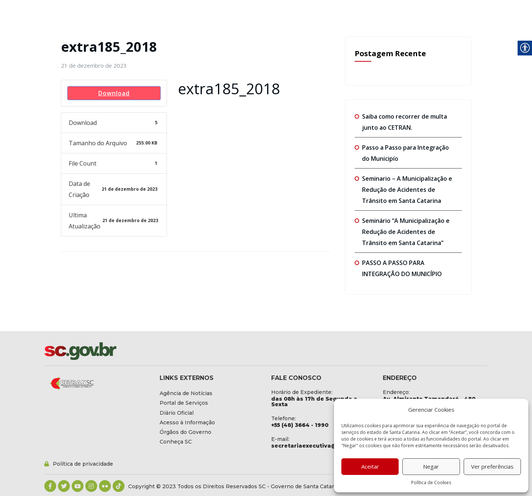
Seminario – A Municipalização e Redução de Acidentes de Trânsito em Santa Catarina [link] (407, 189)
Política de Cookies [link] (431, 482)
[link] (94, 65)
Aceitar (370, 466)
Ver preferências (492, 466)
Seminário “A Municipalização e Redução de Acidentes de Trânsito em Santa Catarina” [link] (406, 232)
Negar (431, 466)
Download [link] (114, 93)
